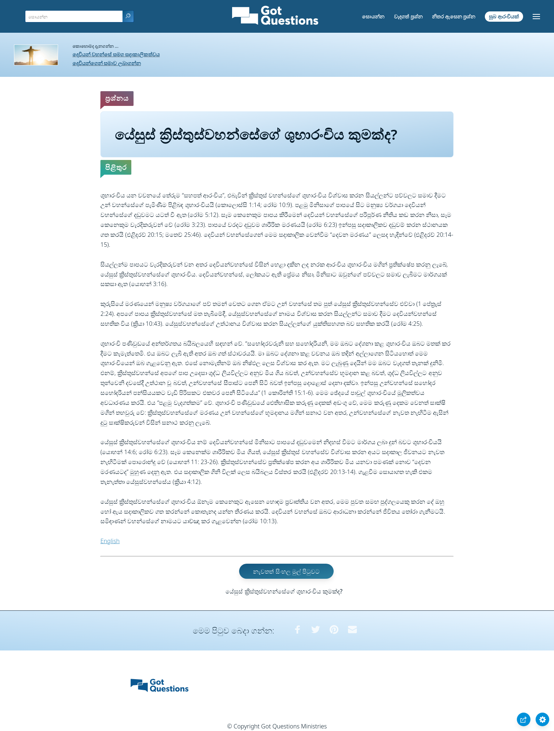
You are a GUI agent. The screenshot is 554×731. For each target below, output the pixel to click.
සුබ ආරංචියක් (504, 16)
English (110, 541)
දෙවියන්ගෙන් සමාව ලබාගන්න (106, 63)
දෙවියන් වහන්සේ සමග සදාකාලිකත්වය (116, 54)
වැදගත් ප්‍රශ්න (408, 16)
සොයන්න (373, 16)
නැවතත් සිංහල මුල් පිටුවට (286, 571)
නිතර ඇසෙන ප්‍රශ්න (453, 16)
